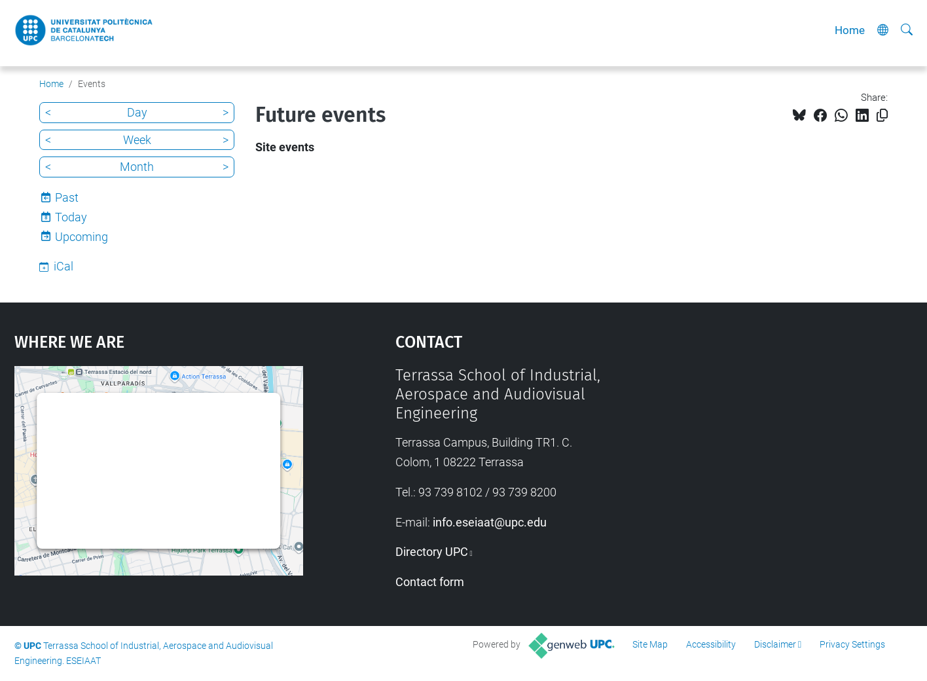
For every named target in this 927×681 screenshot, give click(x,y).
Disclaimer (775, 644)
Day (137, 112)
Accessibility (711, 644)
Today (71, 217)
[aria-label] (907, 30)
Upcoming (81, 237)
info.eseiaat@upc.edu (490, 522)
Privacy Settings (852, 644)
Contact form (429, 582)
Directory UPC (431, 552)
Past (67, 197)
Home (850, 30)
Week (137, 140)
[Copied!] (882, 115)
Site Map (650, 644)
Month (137, 167)
